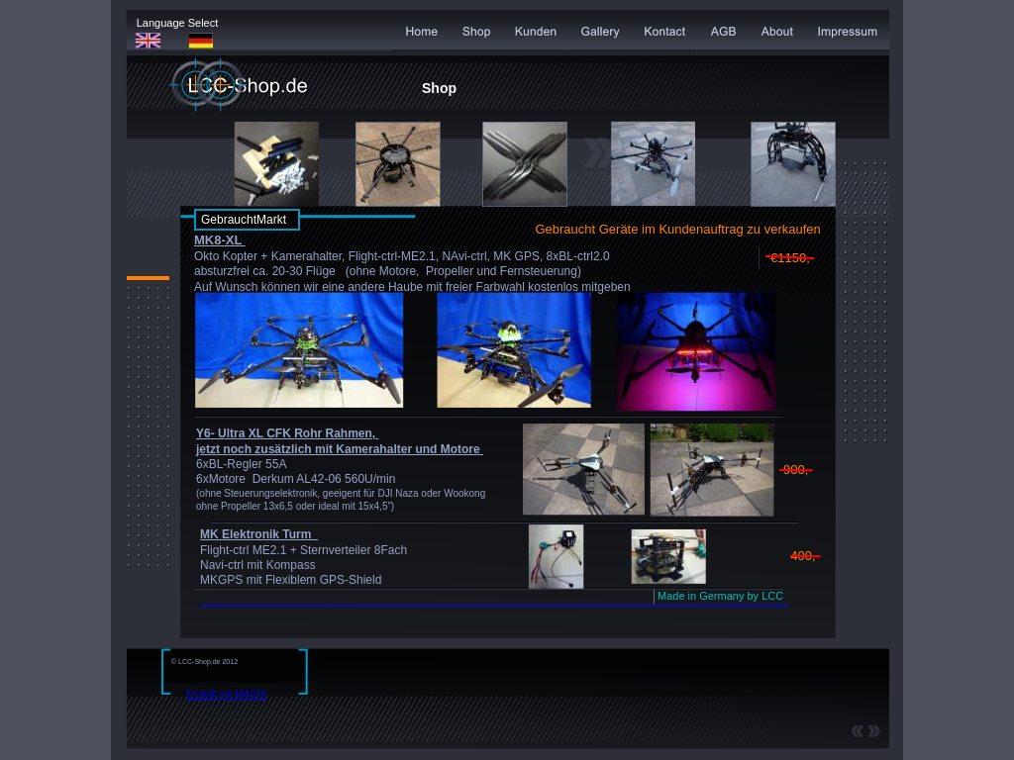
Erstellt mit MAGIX (226, 694)
